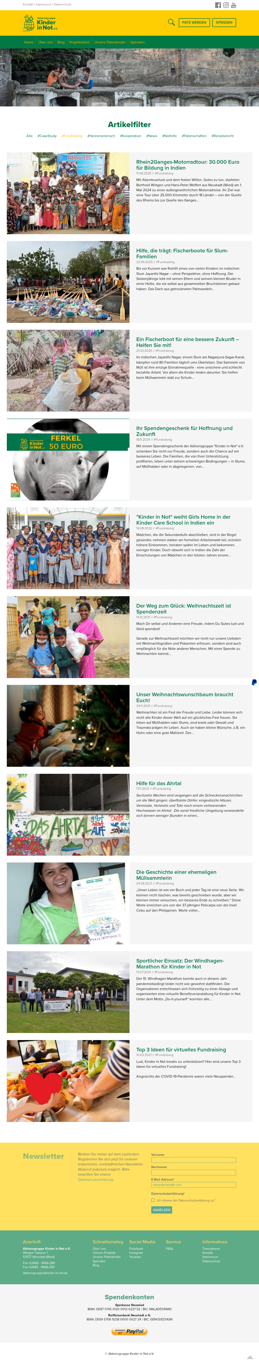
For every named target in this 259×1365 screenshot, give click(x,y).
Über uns (45, 42)
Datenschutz (62, 4)
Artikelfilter (129, 124)
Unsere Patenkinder (110, 42)
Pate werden (194, 22)
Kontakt (28, 4)
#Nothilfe (169, 136)
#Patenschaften (195, 136)
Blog (61, 42)
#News (151, 136)
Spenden (224, 22)
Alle (29, 136)
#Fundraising (72, 136)
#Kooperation (130, 136)
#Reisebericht (223, 136)
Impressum (43, 4)
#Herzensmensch (101, 136)
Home (29, 42)
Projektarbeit (79, 42)
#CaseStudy (47, 136)
